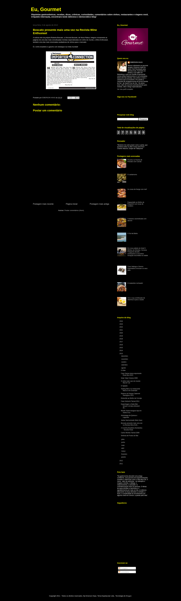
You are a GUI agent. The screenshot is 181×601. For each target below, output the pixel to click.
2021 (121, 330)
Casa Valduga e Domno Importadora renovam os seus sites (137, 268)
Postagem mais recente (43, 204)
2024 (121, 321)
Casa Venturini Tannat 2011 (130, 401)
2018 (121, 339)
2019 (121, 336)
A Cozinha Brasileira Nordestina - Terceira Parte (131, 429)
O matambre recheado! (135, 283)
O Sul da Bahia (132, 233)
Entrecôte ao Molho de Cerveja (131, 398)
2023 (121, 324)
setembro (124, 365)
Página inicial (71, 204)
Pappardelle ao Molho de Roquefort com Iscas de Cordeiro (135, 204)
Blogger (128, 596)
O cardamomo (132, 174)
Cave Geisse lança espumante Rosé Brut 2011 (131, 374)
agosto (123, 368)
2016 (121, 345)
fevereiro (124, 454)
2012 (121, 461)
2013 (121, 353)
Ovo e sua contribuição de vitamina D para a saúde (136, 299)
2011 (121, 464)
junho (123, 442)
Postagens (123, 568)
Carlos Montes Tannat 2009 (130, 433)
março (123, 451)
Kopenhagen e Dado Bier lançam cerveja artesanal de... (130, 406)
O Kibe (123, 370)
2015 (121, 348)
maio (123, 445)
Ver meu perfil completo (125, 89)
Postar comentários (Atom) (74, 210)
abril (123, 448)
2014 (121, 350)
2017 (121, 342)
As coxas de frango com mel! (137, 189)
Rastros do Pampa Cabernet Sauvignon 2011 (130, 394)
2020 (121, 333)
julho (123, 439)
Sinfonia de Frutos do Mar (129, 435)
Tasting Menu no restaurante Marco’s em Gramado (130, 389)
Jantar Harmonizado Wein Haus (131, 420)
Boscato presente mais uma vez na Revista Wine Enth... (131, 424)
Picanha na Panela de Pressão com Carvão (134, 160)
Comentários (124, 572)
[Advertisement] (71, 183)
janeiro (123, 457)
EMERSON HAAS (136, 62)
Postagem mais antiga (99, 204)
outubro (124, 362)
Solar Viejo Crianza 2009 (129, 378)
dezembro (124, 356)
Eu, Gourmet (46, 9)
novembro (124, 359)
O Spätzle (124, 386)
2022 (121, 327)
